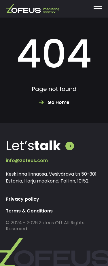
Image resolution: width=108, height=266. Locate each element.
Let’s (33, 145)
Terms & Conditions (29, 211)
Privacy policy (22, 199)
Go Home (58, 102)
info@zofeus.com (27, 160)
